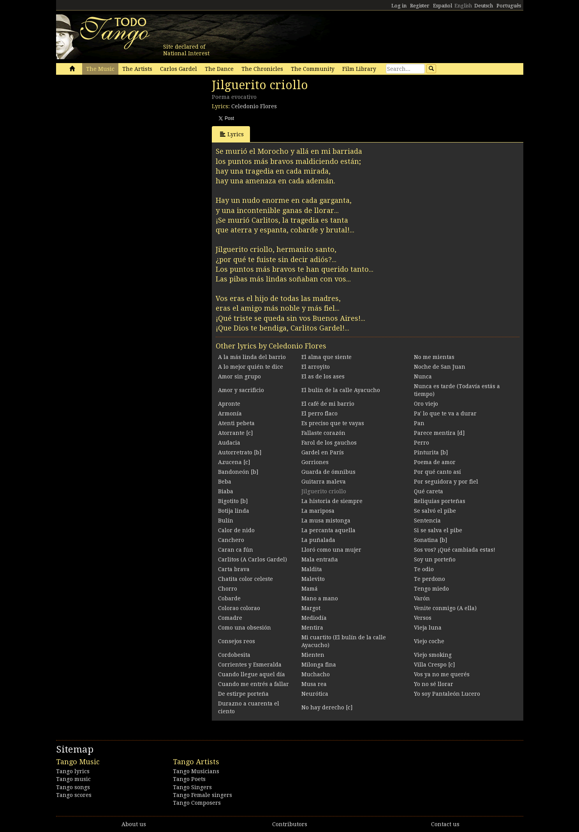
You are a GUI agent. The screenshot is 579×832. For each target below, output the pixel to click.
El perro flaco (319, 413)
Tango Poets (189, 779)
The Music (100, 69)
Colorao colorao (239, 608)
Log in (399, 6)
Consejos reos (236, 641)
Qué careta (428, 491)
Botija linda (233, 511)
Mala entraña (319, 559)
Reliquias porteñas (439, 501)
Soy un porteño (435, 559)
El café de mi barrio (327, 404)
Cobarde (229, 598)
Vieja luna (428, 627)
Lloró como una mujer (331, 550)
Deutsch (483, 6)
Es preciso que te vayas (332, 423)
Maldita (311, 569)
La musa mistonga (325, 520)
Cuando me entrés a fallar (253, 684)
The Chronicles (262, 69)
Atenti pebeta (236, 423)
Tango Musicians (196, 771)
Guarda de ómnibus (328, 472)
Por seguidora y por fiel (446, 481)
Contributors (289, 824)
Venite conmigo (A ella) (445, 608)
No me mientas (434, 357)
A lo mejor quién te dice (250, 367)
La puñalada (318, 540)
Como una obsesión (244, 627)
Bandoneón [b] (238, 472)
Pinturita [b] (431, 452)
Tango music (73, 779)
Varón (422, 598)
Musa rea (314, 684)
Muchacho (315, 674)
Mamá (309, 589)
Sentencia (427, 520)
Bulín (225, 520)
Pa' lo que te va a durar (445, 413)
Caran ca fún (235, 550)
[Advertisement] (114, 131)
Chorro (227, 589)
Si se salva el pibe (438, 530)
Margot (310, 608)
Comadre (230, 618)
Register (419, 6)
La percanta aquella (328, 530)
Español (442, 6)
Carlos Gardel (178, 69)
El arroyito (315, 367)
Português (508, 6)
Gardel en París (322, 452)
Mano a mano (319, 598)
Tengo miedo (431, 589)
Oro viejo (426, 404)
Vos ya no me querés (442, 674)
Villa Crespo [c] (434, 664)
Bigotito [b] (233, 501)
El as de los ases (323, 376)
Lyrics (232, 134)
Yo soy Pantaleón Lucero (447, 694)
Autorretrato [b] (239, 452)
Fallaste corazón (323, 433)
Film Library (359, 69)
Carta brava (234, 569)
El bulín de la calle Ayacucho (340, 390)
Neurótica (314, 694)
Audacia (229, 443)
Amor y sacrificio (241, 390)
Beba (224, 481)
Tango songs (73, 787)
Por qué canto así (437, 472)
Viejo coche (429, 641)
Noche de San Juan (439, 367)
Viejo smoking (433, 655)
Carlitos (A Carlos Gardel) (252, 559)
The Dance (219, 69)
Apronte (229, 404)
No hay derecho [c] (326, 707)
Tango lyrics (73, 771)
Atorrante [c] (235, 433)
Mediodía (314, 618)
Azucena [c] (234, 462)
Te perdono (429, 579)
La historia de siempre (332, 501)
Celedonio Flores (254, 106)
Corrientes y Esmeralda (250, 664)
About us (133, 824)
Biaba (225, 491)
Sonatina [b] (430, 540)
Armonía (230, 413)
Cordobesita (234, 655)
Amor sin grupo (239, 376)
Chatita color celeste (245, 579)
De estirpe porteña (243, 694)
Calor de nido (236, 530)
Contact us (445, 824)
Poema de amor (435, 462)
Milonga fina (318, 664)
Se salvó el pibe (435, 511)
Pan (419, 423)
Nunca (423, 376)
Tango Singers (192, 787)
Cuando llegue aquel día (251, 674)
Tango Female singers (202, 795)
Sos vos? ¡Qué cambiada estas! (454, 550)
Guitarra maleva (323, 481)
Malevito (313, 579)
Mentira (312, 627)
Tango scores (74, 795)
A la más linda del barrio (252, 357)
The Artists (137, 69)
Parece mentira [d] (439, 433)
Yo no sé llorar (433, 684)
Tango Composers (197, 803)
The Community (312, 69)
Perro (421, 443)
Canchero (231, 540)
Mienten (312, 655)
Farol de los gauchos (329, 443)
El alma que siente (326, 357)
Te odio (424, 569)
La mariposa (317, 511)
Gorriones (315, 462)
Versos (422, 618)
